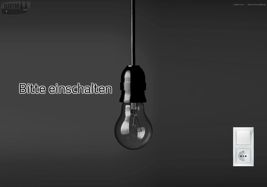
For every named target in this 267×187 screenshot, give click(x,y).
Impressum (239, 4)
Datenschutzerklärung (257, 4)
